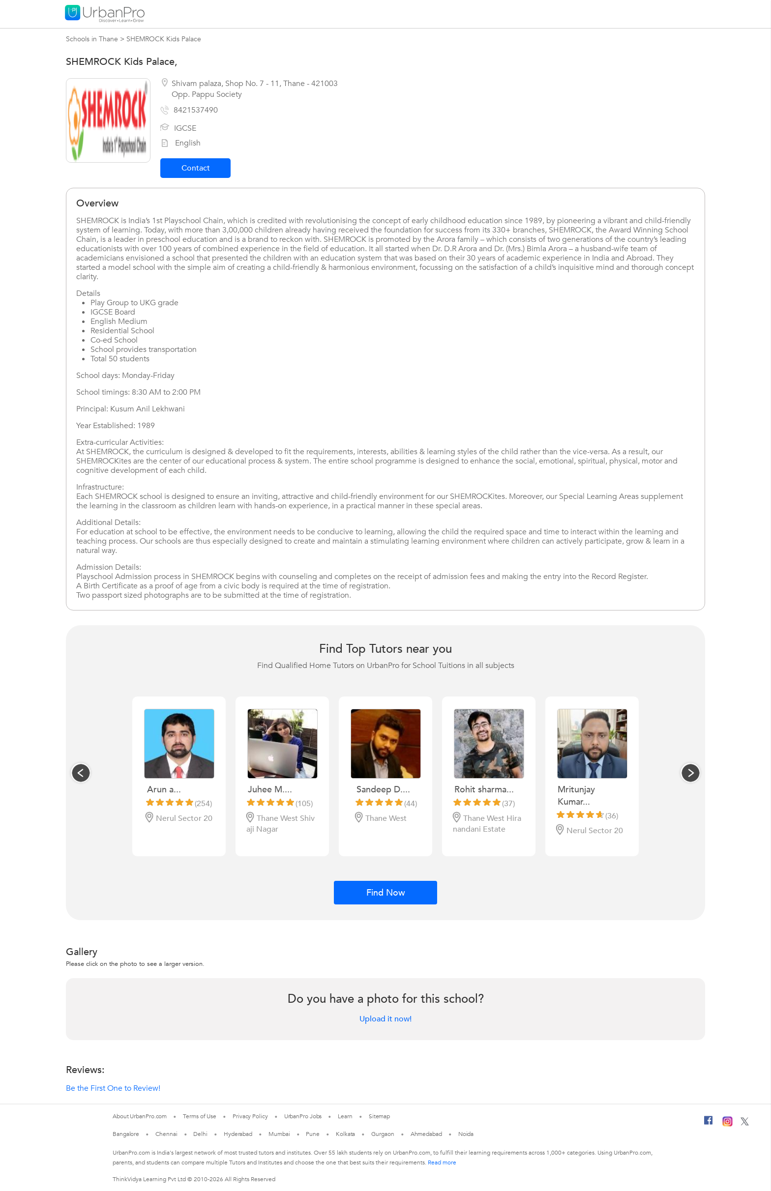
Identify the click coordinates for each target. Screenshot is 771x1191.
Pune (313, 1134)
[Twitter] (745, 1124)
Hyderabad (238, 1134)
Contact (195, 168)
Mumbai (279, 1134)
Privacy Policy (250, 1116)
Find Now (385, 893)
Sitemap (379, 1116)
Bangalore (126, 1134)
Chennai (166, 1134)
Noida (466, 1134)
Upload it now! (385, 1019)
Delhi (200, 1134)
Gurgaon (382, 1134)
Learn (345, 1116)
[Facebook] (708, 1124)
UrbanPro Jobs (303, 1116)
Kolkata (345, 1134)
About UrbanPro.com (140, 1116)
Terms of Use (199, 1116)
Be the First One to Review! (113, 1088)
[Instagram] (727, 1125)
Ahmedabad (426, 1134)
